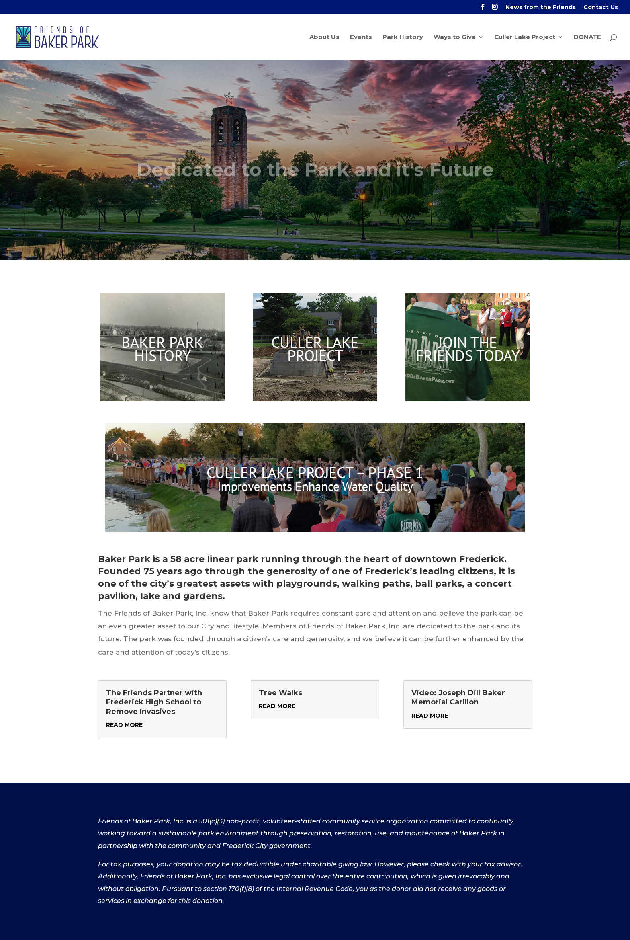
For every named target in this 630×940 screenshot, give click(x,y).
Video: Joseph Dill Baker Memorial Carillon (458, 697)
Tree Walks (280, 692)
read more (124, 725)
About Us (324, 37)
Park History (402, 37)
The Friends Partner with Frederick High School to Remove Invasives (154, 702)
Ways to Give (455, 37)
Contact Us (600, 7)
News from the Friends (540, 7)
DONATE (587, 37)
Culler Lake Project (524, 37)
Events (361, 37)
